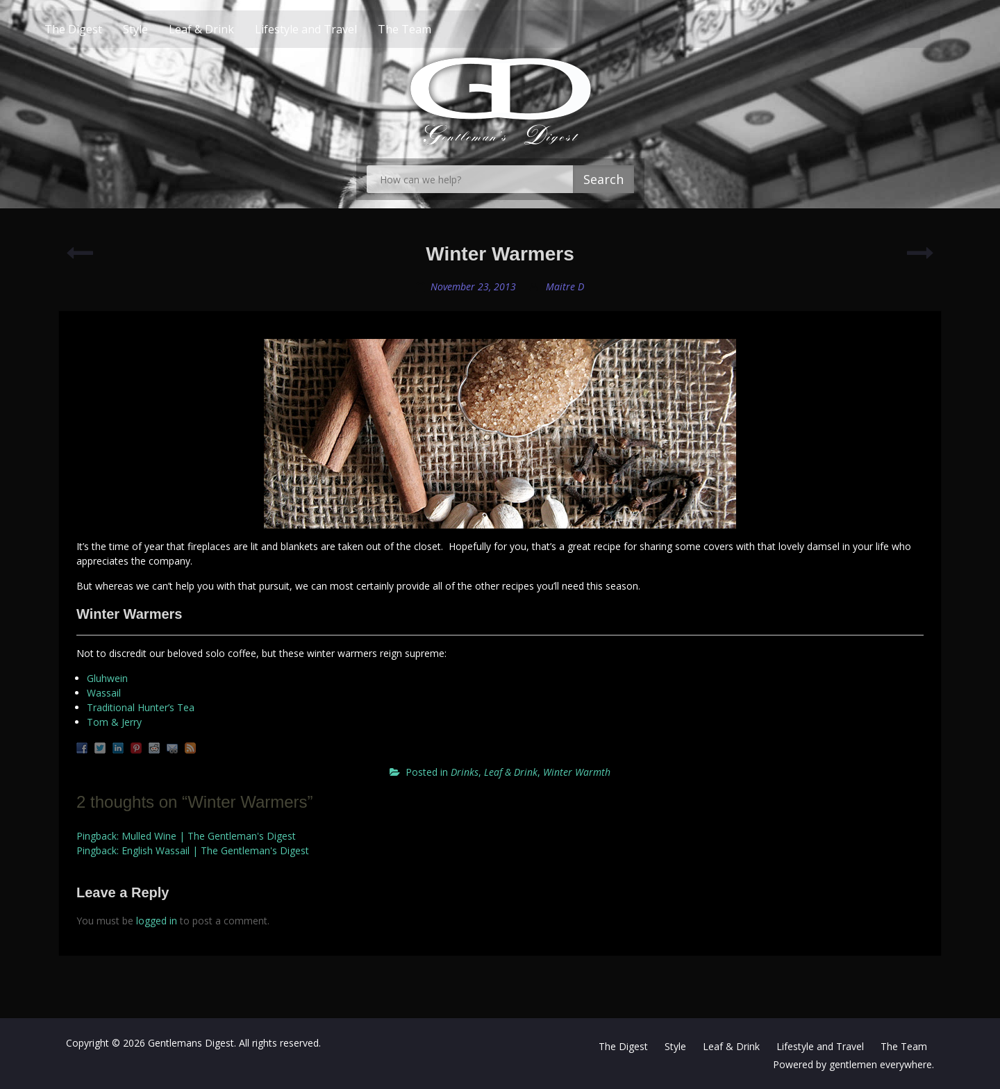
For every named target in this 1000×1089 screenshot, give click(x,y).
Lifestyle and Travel (331, 29)
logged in (156, 920)
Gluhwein (107, 678)
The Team (429, 29)
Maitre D (565, 286)
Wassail (104, 692)
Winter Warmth (576, 772)
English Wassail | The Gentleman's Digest (215, 850)
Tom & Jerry (114, 722)
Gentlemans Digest (191, 1042)
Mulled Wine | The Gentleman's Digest (209, 835)
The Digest (98, 29)
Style (160, 29)
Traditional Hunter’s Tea (140, 707)
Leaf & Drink (226, 29)
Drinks (464, 772)
